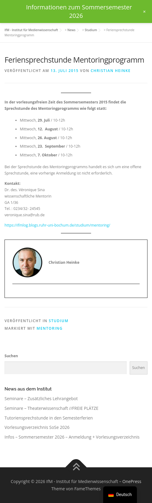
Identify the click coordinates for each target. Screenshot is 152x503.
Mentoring (49, 328)
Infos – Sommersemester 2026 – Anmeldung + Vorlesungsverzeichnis (72, 437)
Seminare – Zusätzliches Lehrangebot (41, 398)
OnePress (131, 481)
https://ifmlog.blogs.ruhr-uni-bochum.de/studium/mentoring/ (57, 225)
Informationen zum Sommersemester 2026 (79, 11)
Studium (58, 320)
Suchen (11, 355)
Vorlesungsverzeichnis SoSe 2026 (37, 427)
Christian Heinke (111, 70)
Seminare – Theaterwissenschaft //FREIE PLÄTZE (51, 408)
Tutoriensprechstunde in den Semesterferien (49, 418)
